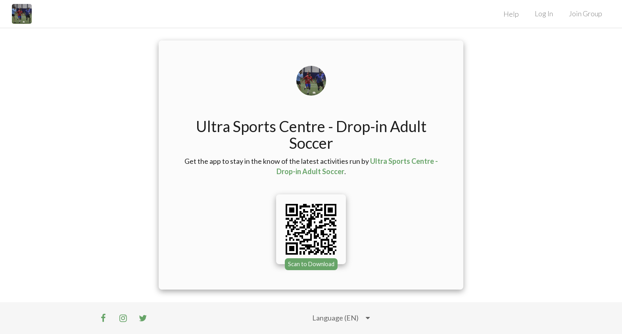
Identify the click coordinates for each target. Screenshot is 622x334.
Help (511, 14)
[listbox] (341, 318)
